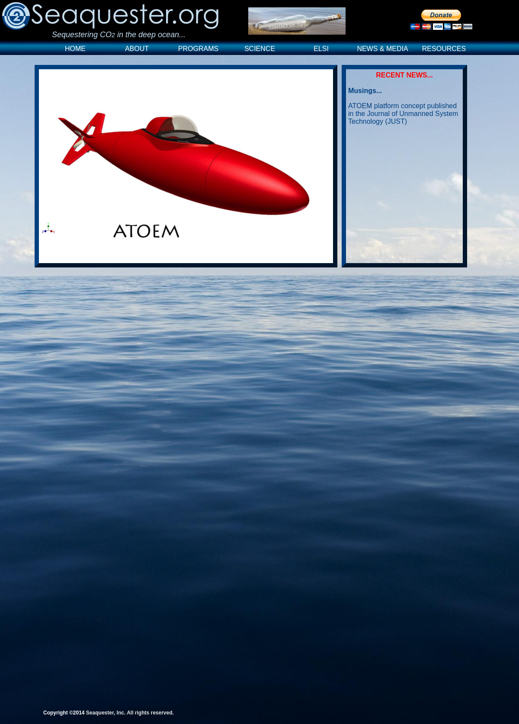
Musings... (365, 90)
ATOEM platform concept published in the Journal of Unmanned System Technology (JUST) (403, 113)
